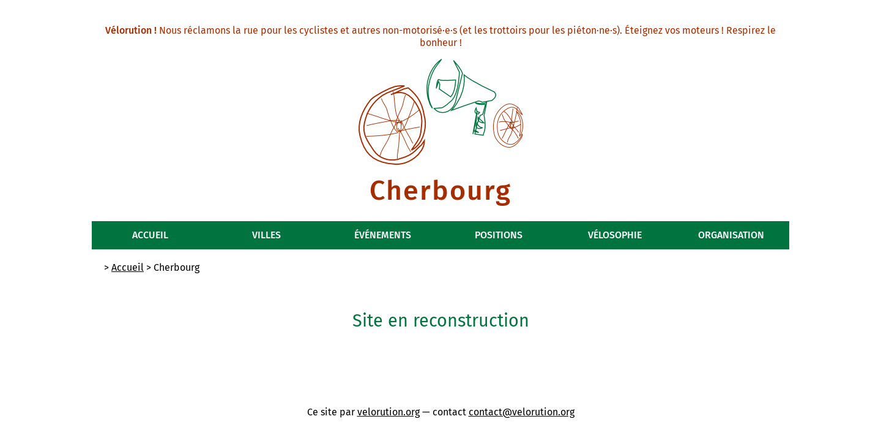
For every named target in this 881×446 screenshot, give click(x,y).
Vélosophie (615, 235)
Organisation (731, 235)
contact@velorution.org (521, 412)
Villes (266, 235)
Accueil (150, 235)
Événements (382, 235)
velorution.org (388, 412)
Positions (498, 235)
